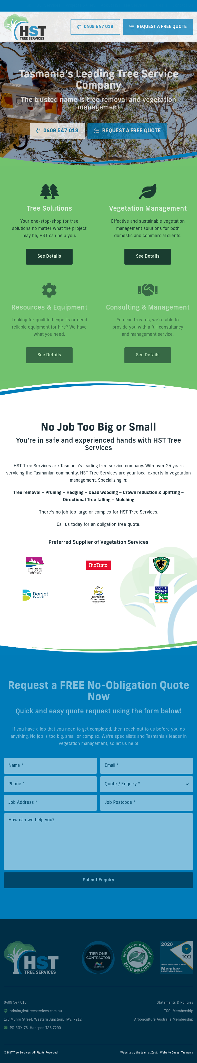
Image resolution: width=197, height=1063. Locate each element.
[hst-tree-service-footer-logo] (31, 943)
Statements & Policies (175, 1003)
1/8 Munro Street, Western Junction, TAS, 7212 (43, 1020)
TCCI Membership (178, 1011)
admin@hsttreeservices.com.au (33, 1011)
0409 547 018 (15, 1003)
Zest (154, 1052)
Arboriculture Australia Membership (163, 1020)
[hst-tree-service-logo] (25, 16)
